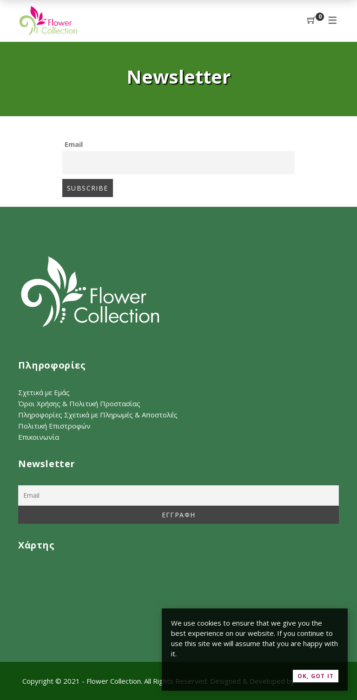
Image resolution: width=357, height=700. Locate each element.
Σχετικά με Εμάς (44, 392)
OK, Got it (316, 676)
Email (74, 144)
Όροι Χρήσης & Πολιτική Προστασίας (79, 403)
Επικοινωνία (38, 437)
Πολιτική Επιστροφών (54, 425)
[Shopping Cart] (311, 20)
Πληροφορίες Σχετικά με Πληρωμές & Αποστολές (98, 414)
